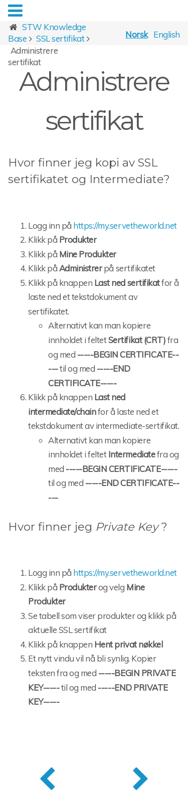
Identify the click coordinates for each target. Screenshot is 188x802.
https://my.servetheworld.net (125, 225)
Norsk (136, 34)
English (166, 34)
